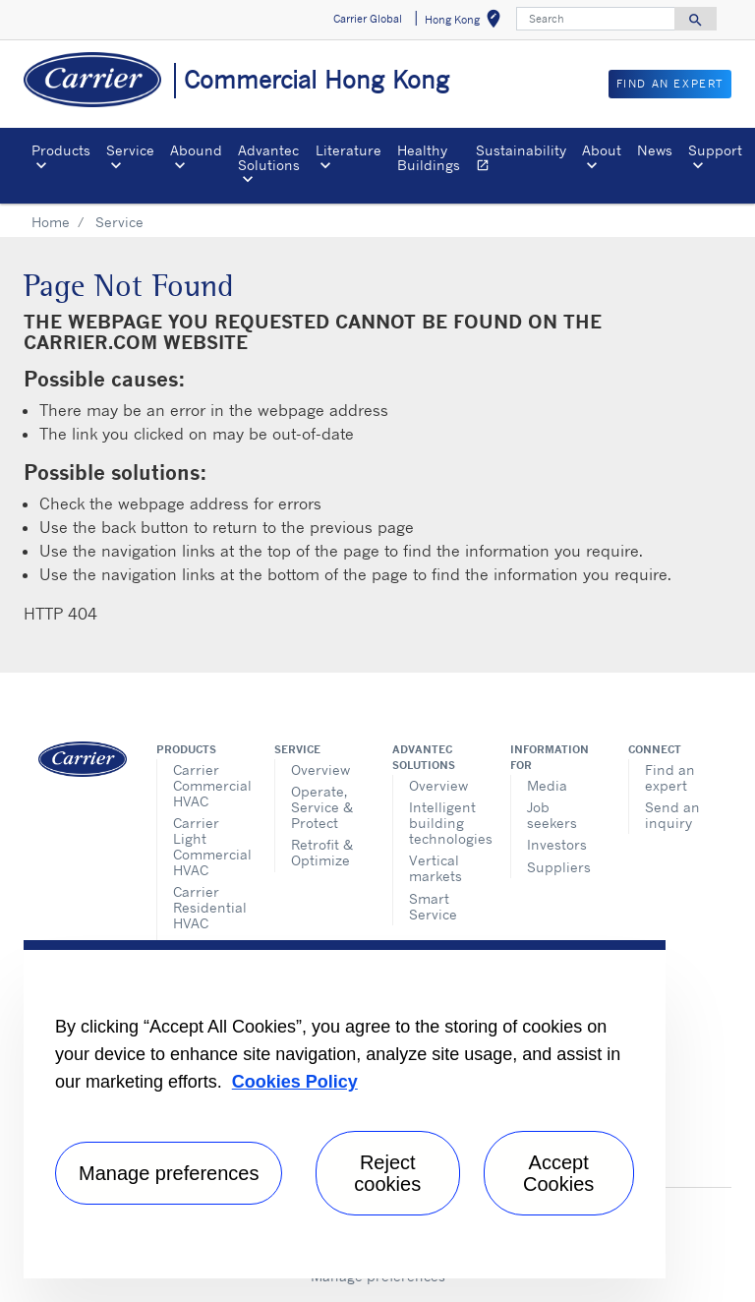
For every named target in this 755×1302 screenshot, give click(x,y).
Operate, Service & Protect (322, 807)
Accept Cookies (558, 1173)
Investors (557, 844)
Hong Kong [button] (466, 22)
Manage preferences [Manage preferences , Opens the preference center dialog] (169, 1173)
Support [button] (715, 150)
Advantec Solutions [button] (269, 157)
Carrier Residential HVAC (209, 907)
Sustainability (525, 160)
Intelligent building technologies (445, 823)
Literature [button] (348, 150)
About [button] (601, 150)
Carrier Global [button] (367, 19)
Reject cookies (387, 1173)
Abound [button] (196, 150)
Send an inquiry (672, 815)
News (654, 150)
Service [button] (130, 150)
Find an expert (670, 777)
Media (547, 785)
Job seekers (552, 815)
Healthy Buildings (428, 157)
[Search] (595, 18)
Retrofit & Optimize (322, 852)
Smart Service (433, 906)
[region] (345, 1109)
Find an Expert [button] (670, 83)
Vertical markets (435, 868)
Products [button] (60, 150)
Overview (320, 769)
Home (50, 221)
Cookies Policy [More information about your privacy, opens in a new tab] (295, 1082)
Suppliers (559, 866)
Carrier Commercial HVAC (209, 785)
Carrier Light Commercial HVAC (209, 846)
